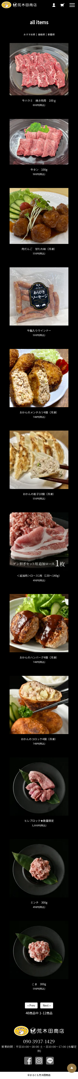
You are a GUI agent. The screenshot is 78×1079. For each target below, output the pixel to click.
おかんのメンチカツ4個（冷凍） (39, 412)
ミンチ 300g (39, 902)
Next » (47, 1005)
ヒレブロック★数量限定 (39, 821)
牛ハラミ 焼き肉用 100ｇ (39, 100)
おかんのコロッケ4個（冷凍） (39, 739)
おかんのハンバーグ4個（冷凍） (39, 657)
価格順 (41, 34)
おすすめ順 (29, 34)
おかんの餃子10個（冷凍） (39, 494)
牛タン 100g (39, 169)
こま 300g (39, 984)
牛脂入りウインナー (39, 330)
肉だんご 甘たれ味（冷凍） (39, 249)
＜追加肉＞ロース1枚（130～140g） (39, 575)
